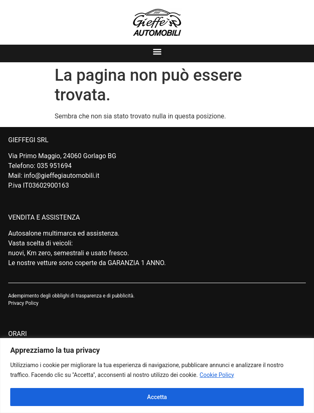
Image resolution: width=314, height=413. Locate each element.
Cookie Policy (217, 375)
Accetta (157, 397)
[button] (157, 51)
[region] (157, 375)
